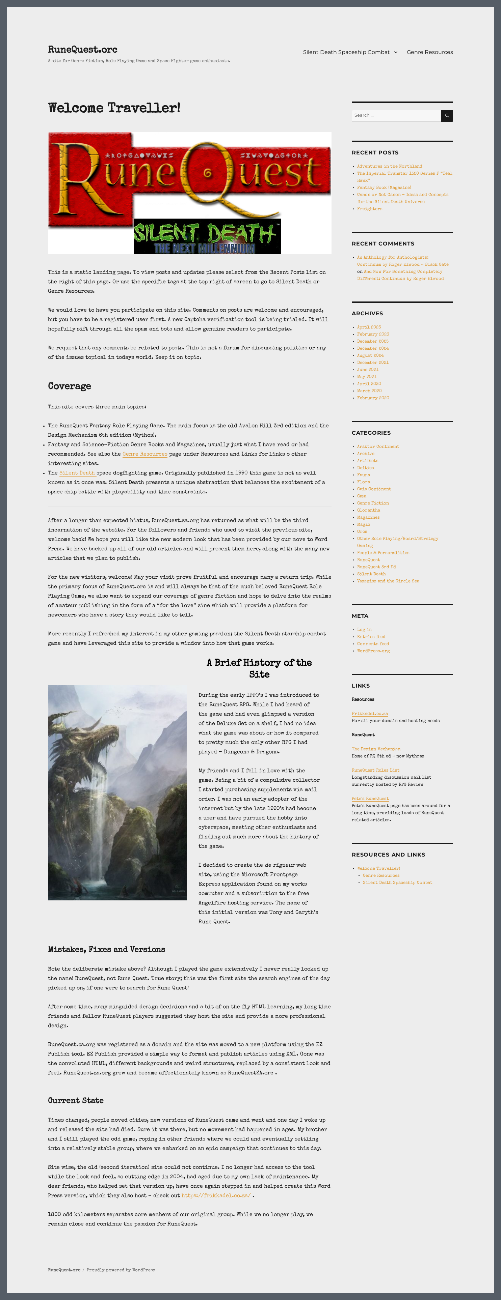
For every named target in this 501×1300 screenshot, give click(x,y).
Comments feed (373, 644)
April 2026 (369, 327)
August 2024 (370, 356)
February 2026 (373, 335)
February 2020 (373, 398)
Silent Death (78, 473)
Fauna (363, 475)
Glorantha (368, 511)
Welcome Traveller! (378, 869)
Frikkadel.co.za (370, 714)
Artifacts (367, 461)
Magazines (368, 518)
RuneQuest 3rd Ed (376, 567)
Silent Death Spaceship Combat (346, 52)
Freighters (370, 209)
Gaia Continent (374, 489)
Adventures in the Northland (389, 167)
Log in (364, 630)
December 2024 (373, 349)
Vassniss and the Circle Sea (388, 581)
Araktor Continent (378, 447)
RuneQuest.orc (82, 50)
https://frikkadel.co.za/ (216, 1196)
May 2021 (366, 377)
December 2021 (373, 363)
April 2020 (369, 384)
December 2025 (373, 342)
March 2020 (369, 391)
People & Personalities (383, 553)
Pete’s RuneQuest (370, 799)
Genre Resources (430, 52)
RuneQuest (368, 560)
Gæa (361, 496)
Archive (365, 454)
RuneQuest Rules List (376, 771)
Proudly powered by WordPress (121, 1270)
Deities (365, 468)
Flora (363, 482)
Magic (363, 525)
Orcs (362, 532)
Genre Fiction (373, 503)
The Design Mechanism (376, 749)
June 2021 (367, 370)
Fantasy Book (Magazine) (384, 188)
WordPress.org (373, 651)
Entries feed (371, 637)
